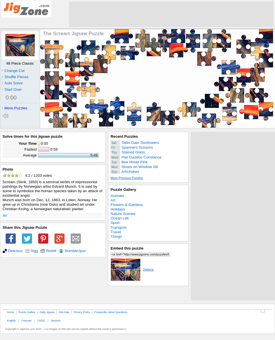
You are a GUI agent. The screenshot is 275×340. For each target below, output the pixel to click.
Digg (34, 251)
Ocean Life (120, 218)
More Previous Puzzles (127, 178)
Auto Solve (12, 83)
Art (5, 215)
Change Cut (13, 71)
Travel (116, 232)
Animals (117, 196)
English (11, 320)
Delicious (15, 251)
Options (132, 269)
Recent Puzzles (124, 136)
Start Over (12, 89)
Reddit (51, 251)
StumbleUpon (75, 251)
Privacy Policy (82, 312)
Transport (119, 227)
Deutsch (55, 320)
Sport (115, 223)
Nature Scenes (123, 214)
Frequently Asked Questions (110, 312)
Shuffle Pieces (15, 77)
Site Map (64, 312)
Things (116, 236)
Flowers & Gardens (127, 205)
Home (10, 312)
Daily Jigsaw (47, 312)
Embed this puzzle (127, 248)
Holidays (118, 209)
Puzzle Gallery (123, 189)
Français (27, 320)
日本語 (41, 320)
